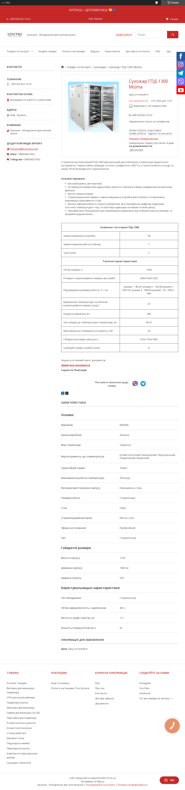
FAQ (158, 51)
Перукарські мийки (18, 743)
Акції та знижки (60, 683)
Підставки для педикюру (21, 717)
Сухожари (99, 67)
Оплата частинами (73, 51)
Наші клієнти (112, 51)
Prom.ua (111, 778)
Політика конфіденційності (133, 784)
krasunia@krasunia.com (24, 148)
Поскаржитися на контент (100, 784)
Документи (102, 703)
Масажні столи (15, 738)
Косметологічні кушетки (21, 723)
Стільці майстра (16, 733)
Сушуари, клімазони (19, 762)
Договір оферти (104, 698)
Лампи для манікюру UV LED (23, 712)
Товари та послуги (18, 51)
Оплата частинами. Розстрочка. (70, 688)
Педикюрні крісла (17, 702)
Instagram (145, 683)
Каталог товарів (16, 683)
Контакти (101, 693)
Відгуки (95, 51)
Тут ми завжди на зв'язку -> (155, 698)
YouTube (144, 688)
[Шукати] (172, 34)
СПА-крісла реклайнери (21, 697)
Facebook (144, 693)
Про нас (100, 688)
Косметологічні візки (19, 728)
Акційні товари (47, 51)
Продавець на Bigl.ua (92, 781)
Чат (169, 780)
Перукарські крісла (18, 748)
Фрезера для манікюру (21, 707)
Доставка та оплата (138, 51)
